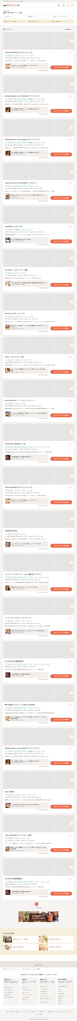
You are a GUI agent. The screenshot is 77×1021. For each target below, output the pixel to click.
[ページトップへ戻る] (38, 964)
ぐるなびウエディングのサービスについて (62, 1011)
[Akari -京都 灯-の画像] (38, 780)
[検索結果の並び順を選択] (69, 29)
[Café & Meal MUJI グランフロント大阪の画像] (38, 823)
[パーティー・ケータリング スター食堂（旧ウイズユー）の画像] (38, 562)
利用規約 (12, 1011)
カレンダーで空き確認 (61, 111)
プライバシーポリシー (24, 1011)
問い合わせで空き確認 (61, 67)
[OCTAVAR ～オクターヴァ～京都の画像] (38, 258)
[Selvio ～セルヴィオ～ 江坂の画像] (38, 345)
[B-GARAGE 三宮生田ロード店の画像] (38, 432)
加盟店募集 (50, 1011)
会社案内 (7, 1011)
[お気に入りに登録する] (70, 52)
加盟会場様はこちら (43, 1011)
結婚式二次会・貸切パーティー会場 (29, 969)
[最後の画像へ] (71, 41)
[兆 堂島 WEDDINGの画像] (38, 519)
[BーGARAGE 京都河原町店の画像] (38, 649)
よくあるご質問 (38, 1014)
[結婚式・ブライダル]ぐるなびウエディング (11, 969)
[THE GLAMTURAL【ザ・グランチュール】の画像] (38, 41)
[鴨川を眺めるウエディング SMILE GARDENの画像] (38, 693)
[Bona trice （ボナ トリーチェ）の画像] (38, 302)
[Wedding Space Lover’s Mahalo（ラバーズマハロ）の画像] (38, 84)
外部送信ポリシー (34, 1011)
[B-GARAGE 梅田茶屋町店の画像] (38, 867)
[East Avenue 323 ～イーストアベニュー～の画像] (38, 388)
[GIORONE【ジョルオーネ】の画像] (38, 215)
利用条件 (17, 1011)
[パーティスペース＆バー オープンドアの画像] (38, 606)
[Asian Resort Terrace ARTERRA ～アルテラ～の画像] (38, 171)
